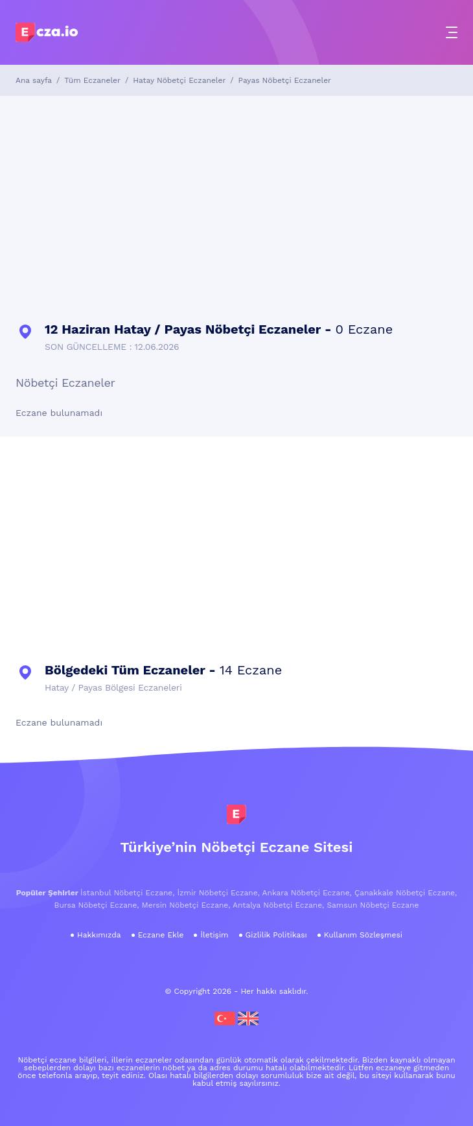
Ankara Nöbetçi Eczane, (307, 892)
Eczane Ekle (161, 935)
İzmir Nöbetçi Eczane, (219, 892)
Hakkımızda (99, 935)
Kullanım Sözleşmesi (363, 935)
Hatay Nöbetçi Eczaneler (179, 80)
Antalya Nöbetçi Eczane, (278, 905)
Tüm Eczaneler (92, 80)
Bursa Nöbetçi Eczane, (96, 905)
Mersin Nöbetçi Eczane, (186, 905)
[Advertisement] (236, 206)
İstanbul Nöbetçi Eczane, (127, 892)
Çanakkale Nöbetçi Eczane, (405, 892)
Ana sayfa (34, 80)
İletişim (214, 935)
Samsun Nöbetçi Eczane (373, 905)
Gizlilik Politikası (276, 935)
